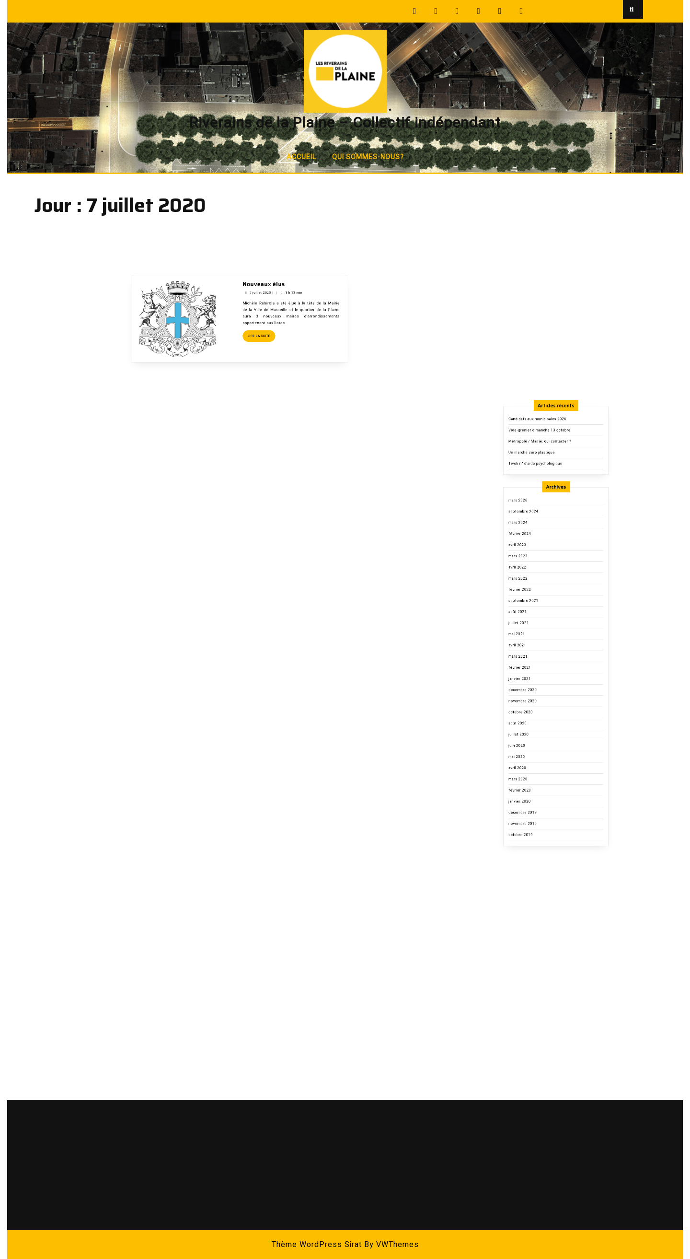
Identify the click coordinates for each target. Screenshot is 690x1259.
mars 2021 (530, 708)
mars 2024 (530, 619)
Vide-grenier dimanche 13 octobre (544, 558)
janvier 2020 (531, 804)
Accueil (301, 157)
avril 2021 (530, 701)
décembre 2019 (533, 812)
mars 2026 (530, 604)
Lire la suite (254, 269)
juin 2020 (529, 767)
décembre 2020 (533, 731)
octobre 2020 (532, 745)
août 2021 (530, 679)
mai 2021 (529, 693)
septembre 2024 (534, 612)
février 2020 (531, 797)
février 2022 (531, 664)
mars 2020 (530, 790)
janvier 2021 (531, 723)
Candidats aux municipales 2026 (543, 550)
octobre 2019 (532, 827)
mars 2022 (530, 656)
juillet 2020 (531, 760)
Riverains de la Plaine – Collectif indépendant (345, 123)
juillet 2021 (531, 686)
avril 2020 (530, 782)
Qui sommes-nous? (368, 157)
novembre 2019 (533, 819)
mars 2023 (530, 641)
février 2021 (531, 716)
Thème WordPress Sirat (317, 1244)
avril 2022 (530, 649)
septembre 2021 (534, 671)
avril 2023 (530, 634)
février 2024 (531, 627)
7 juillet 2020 (253, 239)
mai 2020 (529, 775)
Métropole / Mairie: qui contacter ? (545, 565)
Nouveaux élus (256, 233)
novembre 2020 (533, 738)
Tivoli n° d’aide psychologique (542, 580)
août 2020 (530, 753)
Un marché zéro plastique (539, 573)
